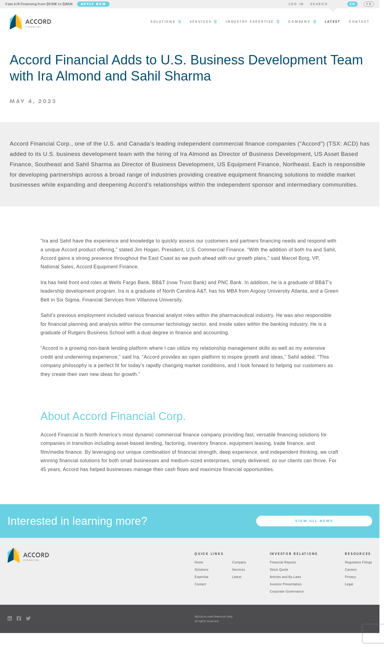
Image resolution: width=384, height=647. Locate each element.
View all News (314, 523)
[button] (292, 5)
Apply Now (97, 5)
